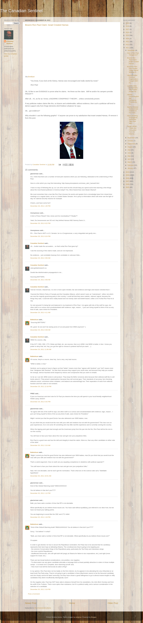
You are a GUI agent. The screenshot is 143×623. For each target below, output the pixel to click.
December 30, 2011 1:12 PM (40, 493)
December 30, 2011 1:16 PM (40, 517)
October (131, 141)
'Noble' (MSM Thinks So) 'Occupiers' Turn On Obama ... (132, 130)
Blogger (93, 617)
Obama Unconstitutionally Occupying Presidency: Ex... (133, 99)
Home (72, 603)
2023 (128, 23)
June (129, 153)
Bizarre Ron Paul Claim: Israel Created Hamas (46, 25)
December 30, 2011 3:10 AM (40, 445)
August (130, 147)
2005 (128, 187)
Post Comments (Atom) (43, 608)
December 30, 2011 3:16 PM (40, 589)
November (131, 138)
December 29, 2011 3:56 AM (40, 258)
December (131, 50)
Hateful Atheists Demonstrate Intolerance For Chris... (132, 110)
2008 (128, 178)
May (129, 156)
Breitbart (31, 77)
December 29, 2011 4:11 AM (40, 312)
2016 (128, 32)
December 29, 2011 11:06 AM (40, 349)
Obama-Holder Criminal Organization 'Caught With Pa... (132, 79)
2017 (128, 29)
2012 (128, 44)
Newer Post (30, 603)
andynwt (78, 617)
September (132, 144)
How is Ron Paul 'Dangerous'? (133, 54)
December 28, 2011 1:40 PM (40, 206)
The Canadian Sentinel (21, 10)
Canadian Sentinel (37, 243)
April (129, 159)
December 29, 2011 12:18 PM (40, 386)
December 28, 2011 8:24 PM (40, 236)
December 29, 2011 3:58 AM (40, 280)
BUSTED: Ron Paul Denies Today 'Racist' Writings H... (132, 69)
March (130, 162)
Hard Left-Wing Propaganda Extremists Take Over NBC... (132, 119)
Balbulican (34, 319)
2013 (128, 41)
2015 (128, 35)
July (129, 150)
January (131, 168)
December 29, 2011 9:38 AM (40, 330)
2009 (128, 175)
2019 (128, 26)
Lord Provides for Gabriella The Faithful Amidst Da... (132, 88)
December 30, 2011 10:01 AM (40, 476)
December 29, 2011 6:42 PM (40, 402)
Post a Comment (34, 594)
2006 (128, 184)
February (131, 165)
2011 (128, 48)
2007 (128, 181)
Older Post (113, 603)
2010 (128, 172)
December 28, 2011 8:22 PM (40, 223)
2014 (128, 38)
